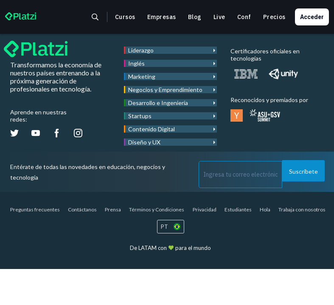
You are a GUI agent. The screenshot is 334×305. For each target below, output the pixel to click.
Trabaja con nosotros (302, 209)
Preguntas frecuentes (35, 209)
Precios (274, 17)
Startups (140, 115)
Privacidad (204, 209)
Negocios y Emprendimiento (165, 89)
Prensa (113, 209)
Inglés (136, 63)
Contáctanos (82, 209)
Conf (244, 17)
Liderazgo (141, 50)
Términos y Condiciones (156, 209)
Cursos (125, 17)
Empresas (161, 17)
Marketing (141, 76)
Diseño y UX (144, 142)
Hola (265, 209)
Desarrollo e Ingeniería (158, 102)
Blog (195, 17)
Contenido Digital (151, 129)
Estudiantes (238, 209)
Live (219, 17)
